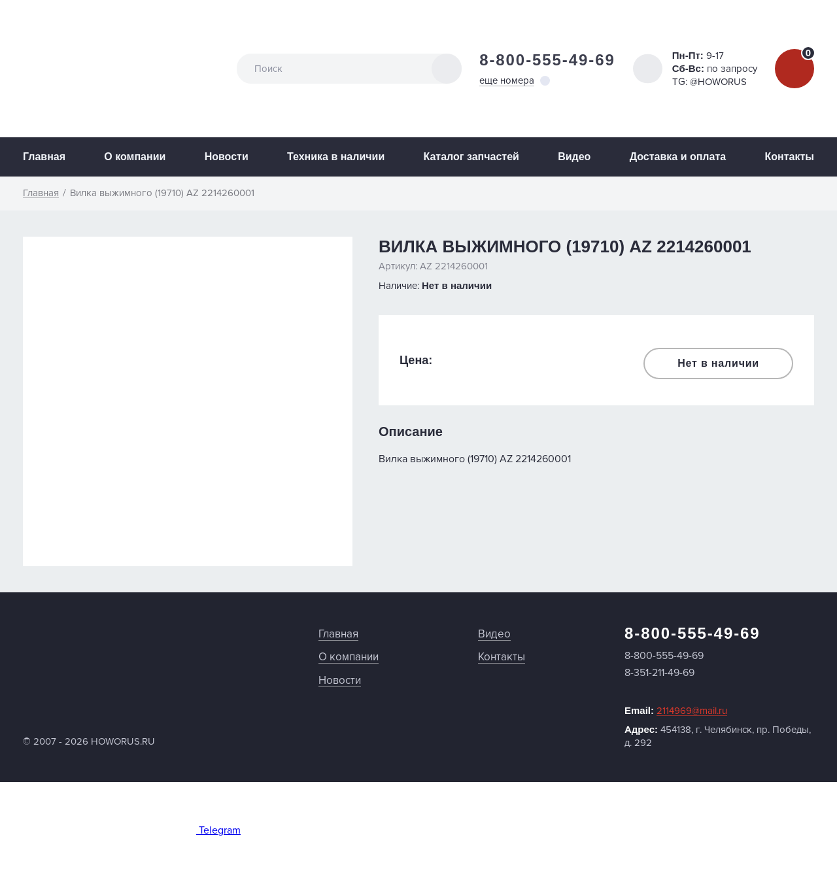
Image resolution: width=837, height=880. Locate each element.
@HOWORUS (718, 82)
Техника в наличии (335, 156)
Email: (675, 710)
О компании (134, 156)
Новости (226, 156)
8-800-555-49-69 (547, 60)
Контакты (788, 156)
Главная (44, 156)
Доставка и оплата (678, 156)
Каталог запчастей (471, 156)
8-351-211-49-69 (659, 672)
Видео (574, 156)
